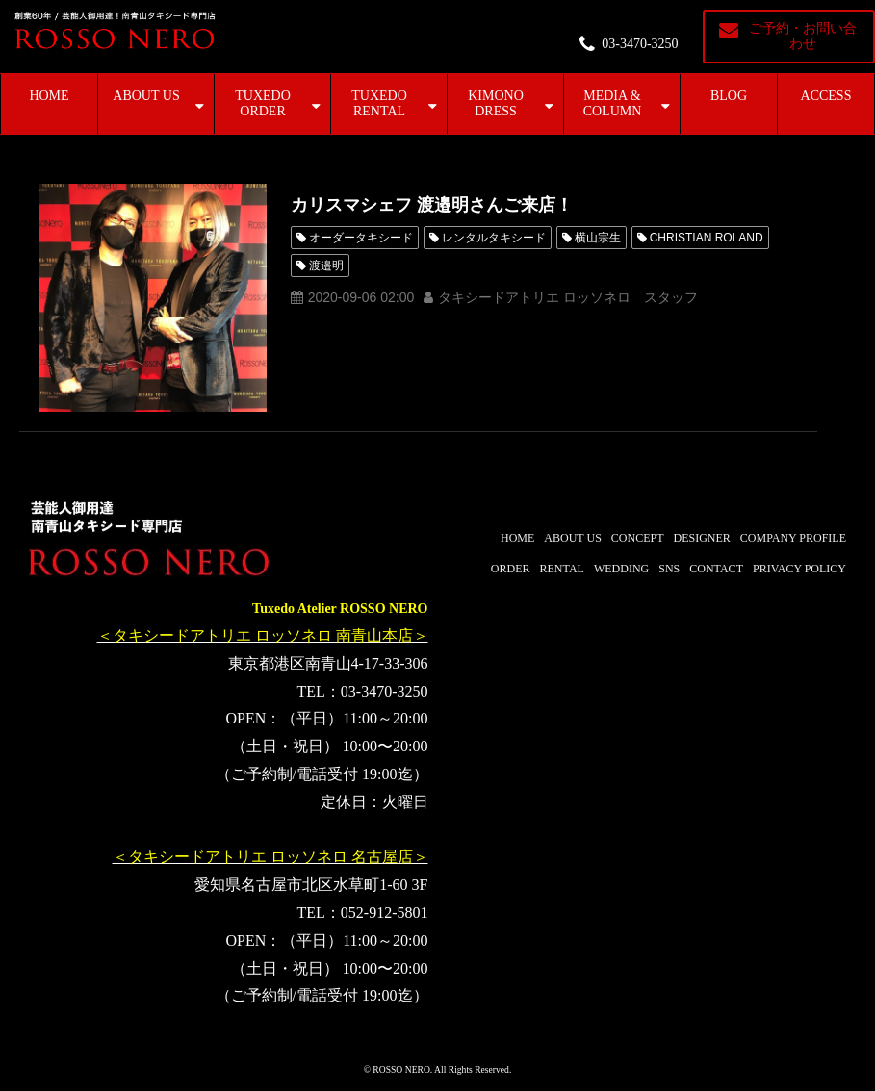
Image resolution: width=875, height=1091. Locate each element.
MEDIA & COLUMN (612, 103)
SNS (669, 568)
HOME (48, 96)
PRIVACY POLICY (799, 568)
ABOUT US (146, 96)
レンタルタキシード (494, 237)
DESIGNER (702, 538)
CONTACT (716, 568)
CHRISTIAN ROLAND (706, 237)
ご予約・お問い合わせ (803, 36)
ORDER (510, 568)
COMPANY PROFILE (793, 538)
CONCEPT (637, 538)
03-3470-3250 (640, 44)
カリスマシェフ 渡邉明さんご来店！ (432, 205)
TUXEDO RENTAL (379, 103)
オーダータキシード (361, 237)
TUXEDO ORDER (263, 103)
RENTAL (562, 568)
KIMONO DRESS (496, 103)
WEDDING (621, 568)
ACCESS (826, 96)
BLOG (728, 96)
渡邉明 (326, 265)
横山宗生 (598, 237)
